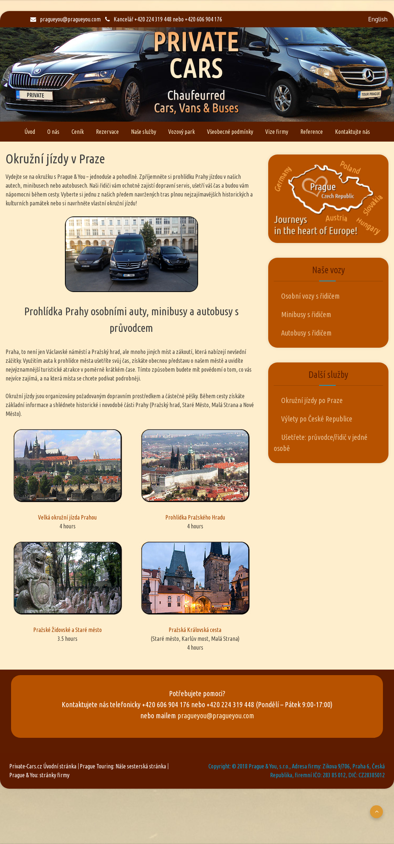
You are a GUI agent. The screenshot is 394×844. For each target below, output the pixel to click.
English (377, 19)
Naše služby (143, 131)
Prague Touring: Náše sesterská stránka (123, 766)
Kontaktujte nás (352, 131)
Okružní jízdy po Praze (312, 400)
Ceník (78, 131)
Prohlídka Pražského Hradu (195, 474)
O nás (53, 131)
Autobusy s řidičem (306, 333)
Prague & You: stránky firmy (39, 775)
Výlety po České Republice (316, 418)
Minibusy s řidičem (306, 314)
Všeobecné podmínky (230, 131)
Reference (311, 131)
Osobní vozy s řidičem (310, 296)
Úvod (29, 131)
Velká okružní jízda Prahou (67, 474)
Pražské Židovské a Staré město (67, 586)
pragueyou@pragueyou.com (65, 19)
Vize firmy (276, 131)
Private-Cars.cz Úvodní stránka (42, 766)
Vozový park (181, 131)
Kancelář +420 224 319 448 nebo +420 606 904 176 (163, 19)
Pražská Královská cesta (195, 586)
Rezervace (107, 131)
